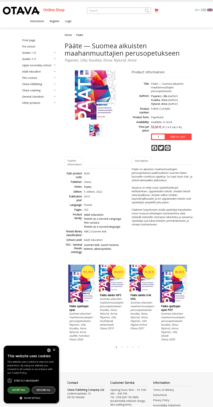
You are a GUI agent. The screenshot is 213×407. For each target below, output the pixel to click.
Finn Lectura (91, 222)
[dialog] (31, 374)
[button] (147, 10)
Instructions (37, 21)
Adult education (93, 214)
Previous (63, 303)
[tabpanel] (81, 303)
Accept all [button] (18, 390)
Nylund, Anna (159, 104)
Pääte (79, 35)
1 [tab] (116, 347)
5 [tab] (138, 347)
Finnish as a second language (102, 226)
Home (68, 35)
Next (191, 303)
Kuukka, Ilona (159, 100)
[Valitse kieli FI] (197, 9)
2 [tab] (122, 347)
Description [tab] (141, 160)
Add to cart (177, 137)
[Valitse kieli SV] (203, 9)
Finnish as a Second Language (102, 218)
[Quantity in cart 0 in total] (156, 10)
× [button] (54, 350)
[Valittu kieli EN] (210, 9)
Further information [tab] (74, 162)
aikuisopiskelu (102, 248)
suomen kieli (91, 245)
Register (54, 21)
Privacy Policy (161, 400)
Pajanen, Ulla (159, 96)
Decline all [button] (43, 390)
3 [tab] (127, 347)
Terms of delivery (163, 390)
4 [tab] (133, 347)
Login (68, 21)
